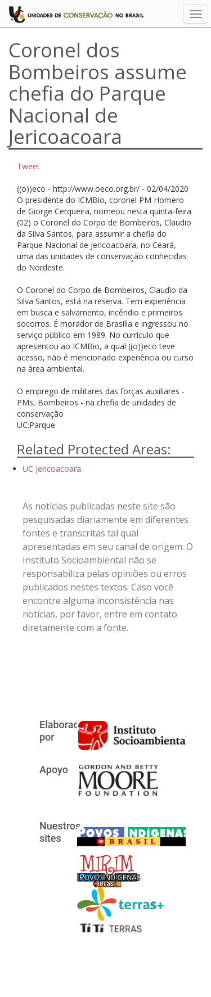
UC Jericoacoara (52, 468)
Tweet (28, 166)
